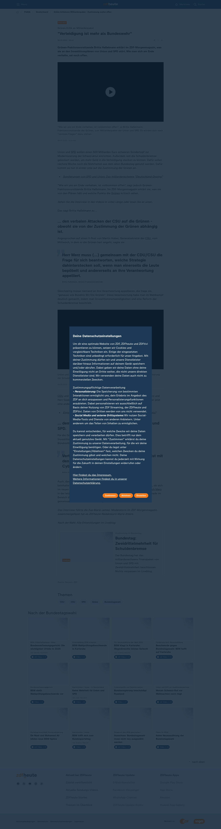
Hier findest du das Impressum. (92, 475)
